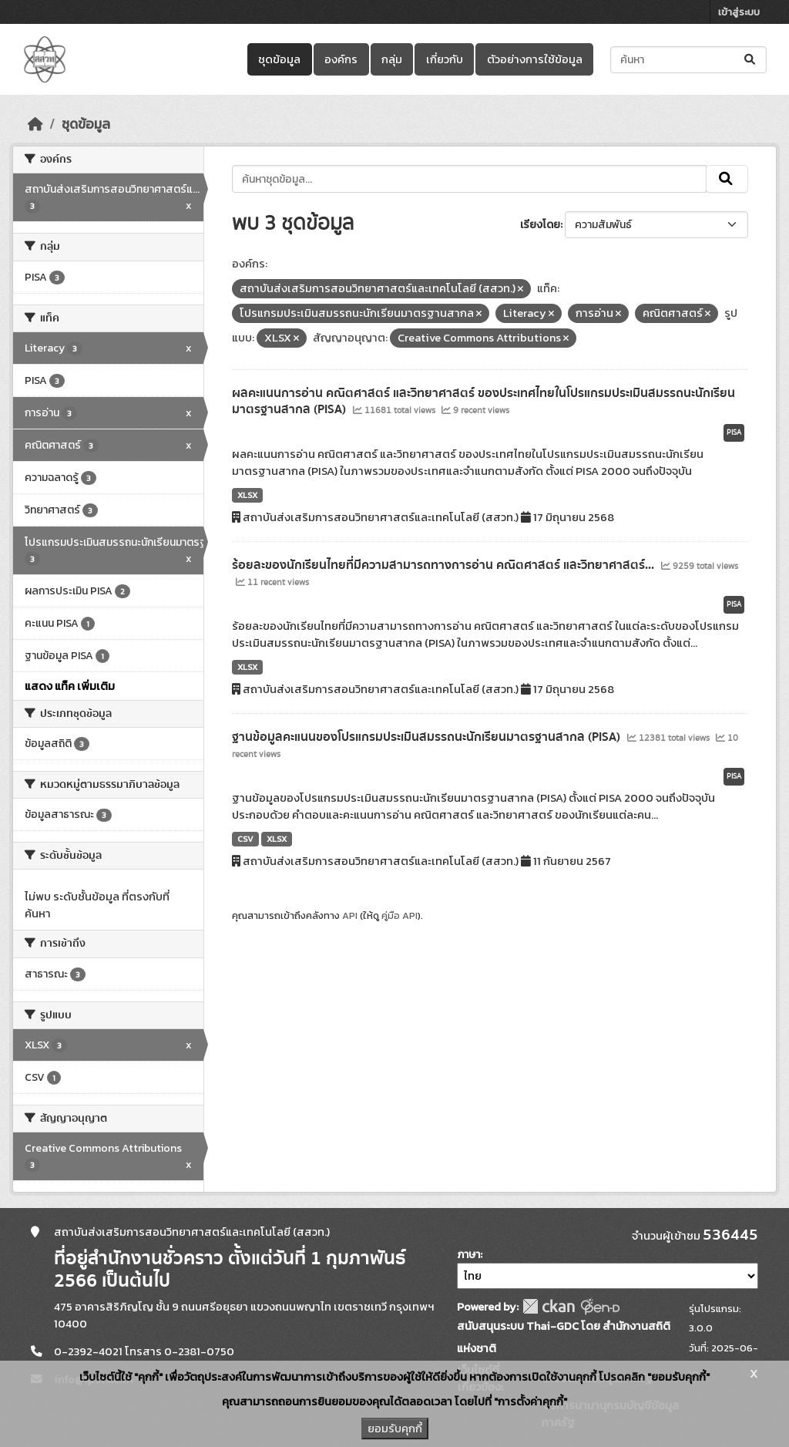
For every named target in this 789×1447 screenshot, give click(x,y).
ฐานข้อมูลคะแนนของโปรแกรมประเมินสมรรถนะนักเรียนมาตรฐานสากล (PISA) (427, 737)
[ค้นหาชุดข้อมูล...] (688, 59)
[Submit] (750, 59)
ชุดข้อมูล (279, 59)
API (350, 915)
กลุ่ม (391, 59)
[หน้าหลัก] (35, 124)
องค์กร (341, 59)
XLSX (247, 495)
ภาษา (468, 1255)
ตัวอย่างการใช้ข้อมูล (535, 59)
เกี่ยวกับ (444, 59)
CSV (245, 839)
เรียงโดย (540, 225)
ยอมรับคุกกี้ (395, 1428)
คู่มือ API (399, 915)
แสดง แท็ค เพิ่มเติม (70, 686)
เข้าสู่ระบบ (739, 12)
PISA (734, 432)
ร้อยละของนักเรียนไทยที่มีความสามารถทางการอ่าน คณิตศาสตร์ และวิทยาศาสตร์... (444, 565)
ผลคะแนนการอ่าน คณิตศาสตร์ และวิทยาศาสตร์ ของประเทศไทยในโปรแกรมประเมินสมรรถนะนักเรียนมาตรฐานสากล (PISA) (483, 401)
